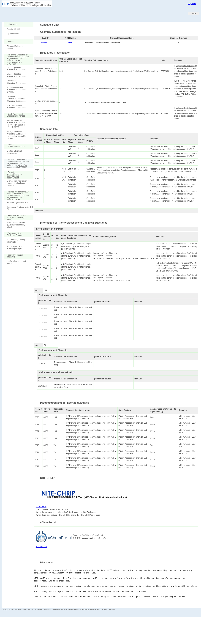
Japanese (192, 4)
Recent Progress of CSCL (17, 202)
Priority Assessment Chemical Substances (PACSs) (16, 89)
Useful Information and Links (16, 262)
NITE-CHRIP (41, 506)
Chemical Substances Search (16, 47)
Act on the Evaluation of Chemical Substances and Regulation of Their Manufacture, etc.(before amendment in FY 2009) (16, 163)
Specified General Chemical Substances (16, 106)
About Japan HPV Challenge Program (15, 247)
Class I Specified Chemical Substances (16, 68)
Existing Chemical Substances (14, 152)
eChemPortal (41, 547)
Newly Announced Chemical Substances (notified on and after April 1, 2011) (16, 123)
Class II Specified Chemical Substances (16, 75)
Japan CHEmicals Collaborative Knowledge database (40, 13)
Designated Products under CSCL (20, 208)
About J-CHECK (13, 29)
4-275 (70, 42)
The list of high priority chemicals (16, 241)
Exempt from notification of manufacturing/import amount (18, 183)
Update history (13, 33)
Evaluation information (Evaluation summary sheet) (16, 224)
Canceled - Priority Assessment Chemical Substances (16, 98)
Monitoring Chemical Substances (16, 82)
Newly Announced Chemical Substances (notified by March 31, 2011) (16, 135)
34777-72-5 (45, 42)
